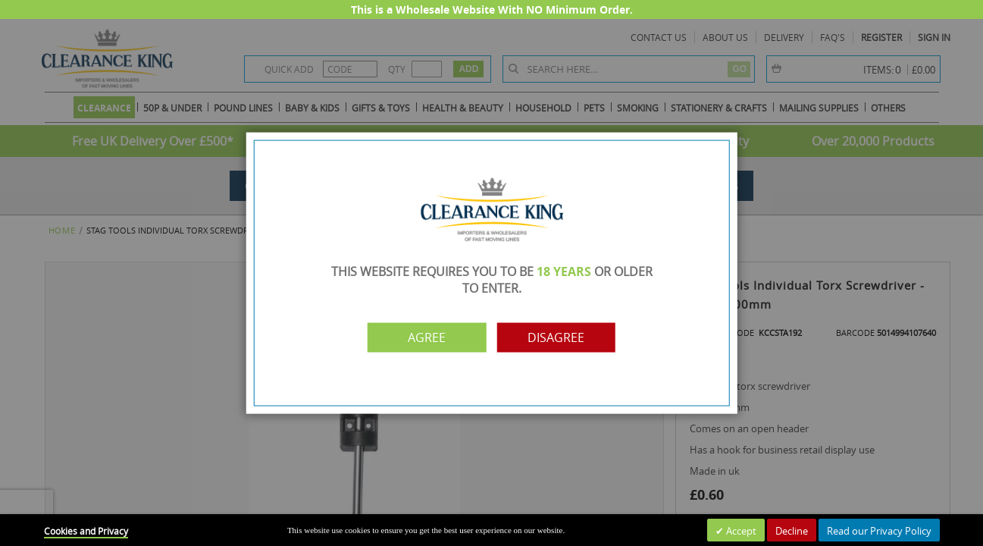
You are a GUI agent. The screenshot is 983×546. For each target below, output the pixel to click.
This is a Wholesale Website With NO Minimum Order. (492, 9)
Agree (426, 337)
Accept (740, 531)
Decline (791, 531)
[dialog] (491, 273)
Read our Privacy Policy (879, 531)
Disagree (557, 337)
